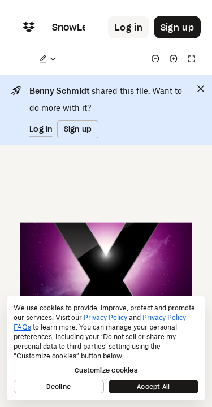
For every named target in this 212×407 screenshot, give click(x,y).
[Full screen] (192, 59)
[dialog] (106, 348)
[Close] (201, 89)
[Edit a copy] (47, 59)
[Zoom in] (174, 59)
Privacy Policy (105, 317)
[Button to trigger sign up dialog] (177, 27)
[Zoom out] (155, 59)
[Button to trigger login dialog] (128, 27)
